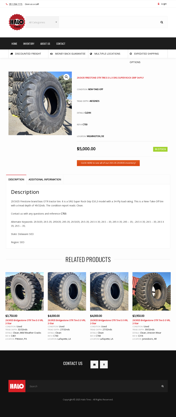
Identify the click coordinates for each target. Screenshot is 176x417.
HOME (14, 43)
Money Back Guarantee (67, 53)
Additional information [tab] (45, 179)
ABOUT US (45, 43)
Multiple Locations (105, 53)
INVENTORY (28, 43)
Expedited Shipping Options (144, 55)
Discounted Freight (25, 53)
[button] (66, 77)
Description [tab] (16, 179)
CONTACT (60, 43)
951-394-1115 (15, 4)
